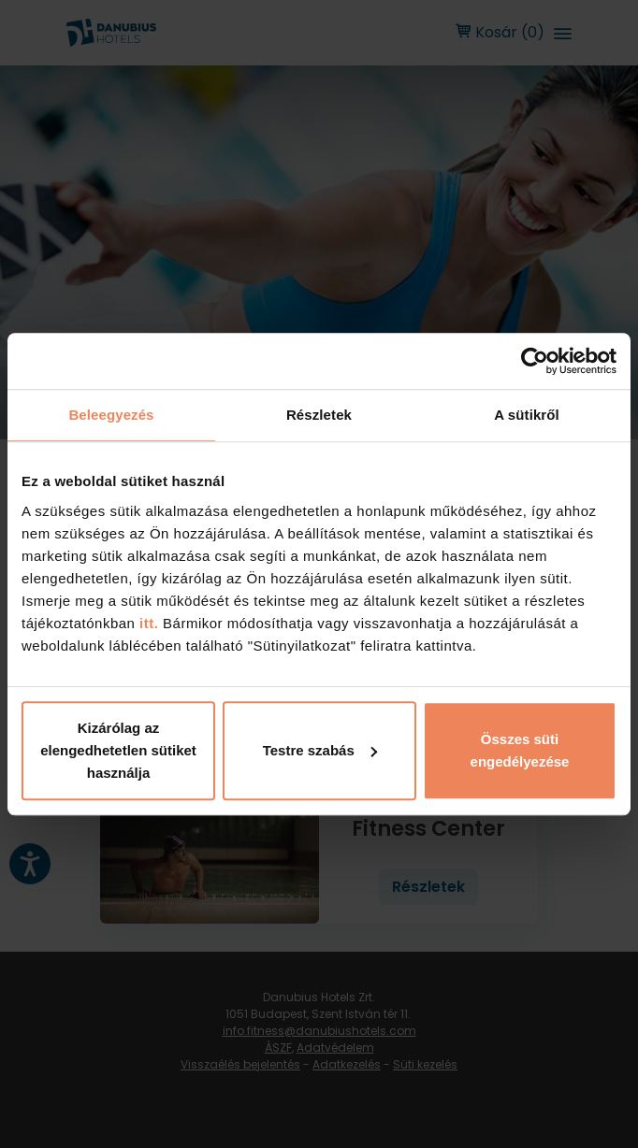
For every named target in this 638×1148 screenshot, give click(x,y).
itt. (146, 623)
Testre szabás (320, 750)
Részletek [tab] (319, 415)
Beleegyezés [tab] (110, 415)
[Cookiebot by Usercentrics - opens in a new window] (534, 361)
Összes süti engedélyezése (520, 750)
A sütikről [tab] (526, 415)
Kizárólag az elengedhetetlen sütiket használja (118, 750)
